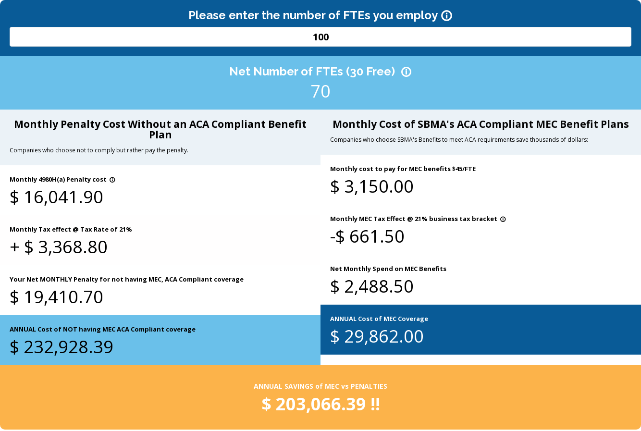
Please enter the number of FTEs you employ (320, 15)
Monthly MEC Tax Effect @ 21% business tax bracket (418, 218)
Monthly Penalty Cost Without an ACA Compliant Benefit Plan (160, 129)
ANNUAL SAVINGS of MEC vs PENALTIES (320, 386)
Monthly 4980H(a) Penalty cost (62, 179)
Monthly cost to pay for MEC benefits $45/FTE (403, 168)
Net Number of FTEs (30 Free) (320, 71)
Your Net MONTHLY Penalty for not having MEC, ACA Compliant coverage (127, 279)
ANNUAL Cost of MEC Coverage (379, 318)
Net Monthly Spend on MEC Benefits (388, 268)
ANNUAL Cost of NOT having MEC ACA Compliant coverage (103, 329)
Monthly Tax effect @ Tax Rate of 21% (71, 229)
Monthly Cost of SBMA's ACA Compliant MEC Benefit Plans (481, 124)
